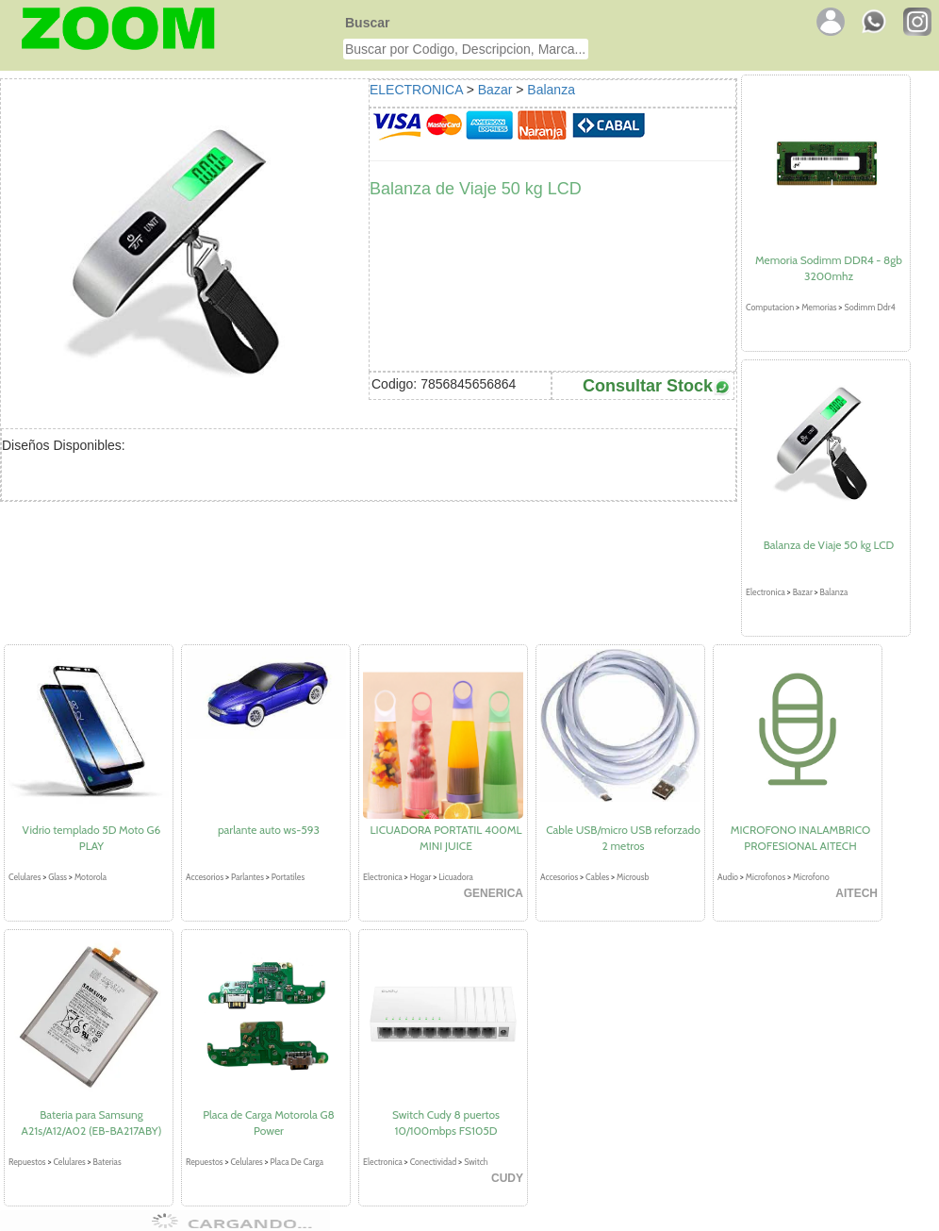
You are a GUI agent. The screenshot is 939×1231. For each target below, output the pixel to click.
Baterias (107, 1161)
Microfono (811, 877)
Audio (727, 877)
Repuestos (27, 1161)
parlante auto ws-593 (269, 830)
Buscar (367, 22)
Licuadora (455, 877)
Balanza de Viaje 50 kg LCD (829, 545)
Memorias (818, 307)
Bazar (495, 89)
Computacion (770, 307)
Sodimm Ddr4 (869, 307)
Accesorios (204, 877)
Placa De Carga (297, 1161)
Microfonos (765, 877)
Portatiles (288, 877)
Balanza (551, 89)
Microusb (633, 877)
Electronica (765, 592)
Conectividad (433, 1161)
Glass (57, 877)
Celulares (24, 877)
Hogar (421, 877)
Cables (597, 877)
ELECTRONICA (416, 89)
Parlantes (247, 877)
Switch (476, 1161)
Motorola (90, 877)
